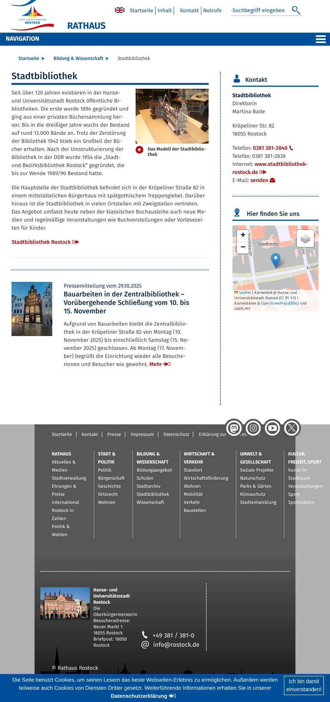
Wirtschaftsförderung (206, 478)
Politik (104, 470)
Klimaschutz (252, 494)
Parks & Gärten (256, 486)
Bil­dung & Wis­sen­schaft (78, 58)
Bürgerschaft (111, 478)
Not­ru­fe (212, 10)
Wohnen (106, 502)
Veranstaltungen (305, 486)
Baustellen (195, 510)
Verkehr (192, 502)
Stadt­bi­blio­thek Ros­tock (41, 242)
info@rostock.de (170, 645)
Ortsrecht (108, 494)
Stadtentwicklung (258, 502)
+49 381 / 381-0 (167, 635)
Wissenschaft (150, 502)
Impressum (142, 434)
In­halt (165, 10)
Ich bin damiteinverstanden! (304, 685)
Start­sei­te (141, 10)
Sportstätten (301, 502)
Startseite (62, 434)
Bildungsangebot (154, 470)
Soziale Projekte (257, 470)
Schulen (145, 478)
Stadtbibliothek (153, 494)
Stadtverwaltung (69, 478)
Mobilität (193, 494)
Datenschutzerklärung (139, 696)
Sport (294, 494)
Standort (193, 470)
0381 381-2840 (274, 148)
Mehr (155, 364)
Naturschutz (252, 478)
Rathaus (61, 454)
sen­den (259, 180)
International (65, 502)
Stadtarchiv (149, 486)
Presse (114, 434)
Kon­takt (189, 10)
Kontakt (90, 434)
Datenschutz (176, 434)
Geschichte (109, 486)
